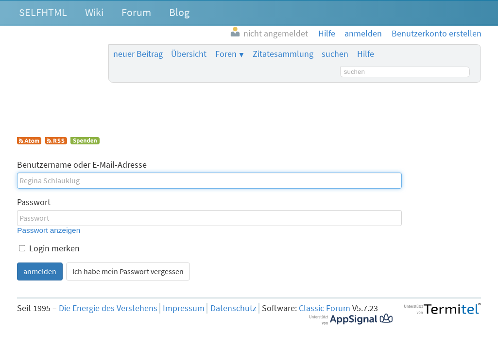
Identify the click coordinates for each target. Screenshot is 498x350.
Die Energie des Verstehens (108, 308)
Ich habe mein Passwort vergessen (128, 271)
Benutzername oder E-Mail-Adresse (82, 164)
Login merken (49, 248)
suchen (335, 54)
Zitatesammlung (283, 54)
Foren (226, 54)
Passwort (34, 202)
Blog (179, 12)
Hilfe (365, 54)
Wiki (94, 12)
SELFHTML (43, 12)
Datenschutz (233, 308)
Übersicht (188, 54)
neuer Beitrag (138, 54)
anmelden (39, 271)
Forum (136, 12)
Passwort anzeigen (48, 230)
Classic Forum (324, 308)
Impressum (184, 308)
